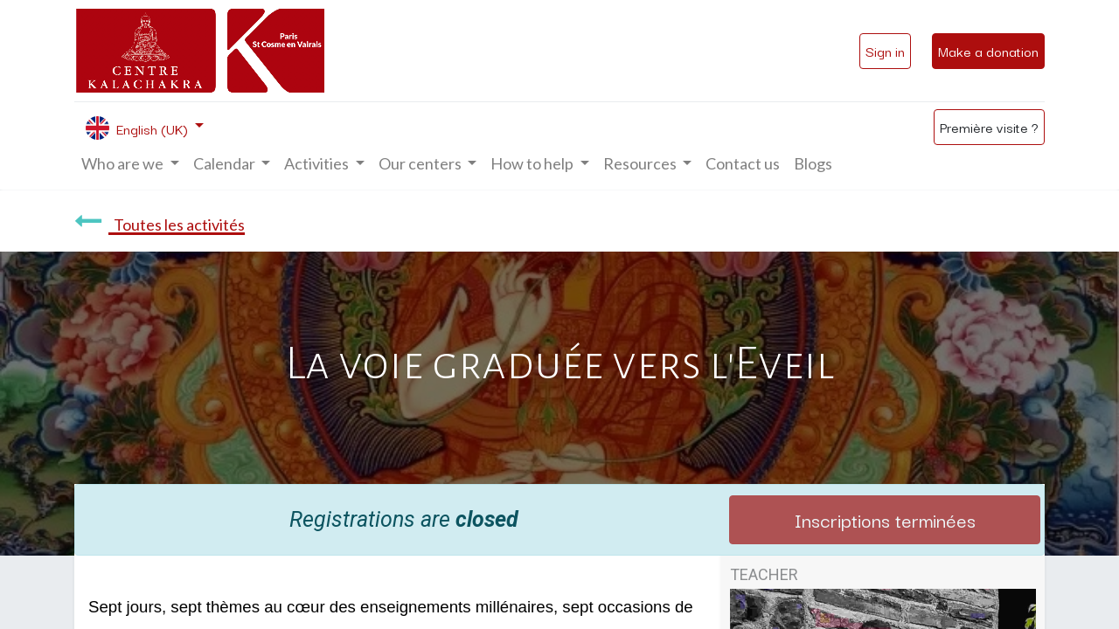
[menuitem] (743, 164)
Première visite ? (989, 126)
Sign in (885, 50)
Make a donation (988, 50)
